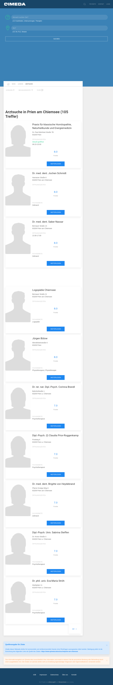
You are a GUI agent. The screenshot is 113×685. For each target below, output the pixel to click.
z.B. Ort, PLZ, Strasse (19, 32)
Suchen (56, 39)
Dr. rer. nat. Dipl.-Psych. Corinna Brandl (53, 386)
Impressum (43, 675)
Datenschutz (54, 675)
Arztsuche (29, 84)
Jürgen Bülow (39, 338)
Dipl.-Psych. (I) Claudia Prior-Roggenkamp (55, 435)
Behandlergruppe (26, 90)
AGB (34, 675)
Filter (40, 90)
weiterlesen (55, 164)
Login (108, 4)
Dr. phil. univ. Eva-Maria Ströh (48, 580)
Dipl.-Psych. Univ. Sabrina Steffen (50, 532)
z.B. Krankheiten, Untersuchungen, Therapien (27, 21)
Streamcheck (62, 682)
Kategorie (10, 90)
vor (74, 629)
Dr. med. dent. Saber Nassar (47, 221)
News (13, 84)
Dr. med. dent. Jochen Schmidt (49, 173)
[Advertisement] (56, 62)
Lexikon (20, 84)
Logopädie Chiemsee (44, 290)
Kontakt (101, 4)
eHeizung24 (52, 682)
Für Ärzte (92, 4)
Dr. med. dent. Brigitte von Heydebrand (53, 484)
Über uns (65, 675)
